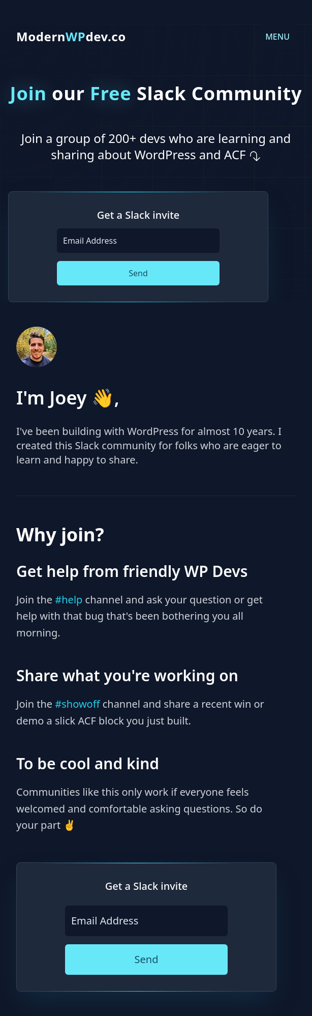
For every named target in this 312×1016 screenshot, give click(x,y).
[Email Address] (138, 240)
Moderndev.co (71, 36)
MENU (277, 36)
